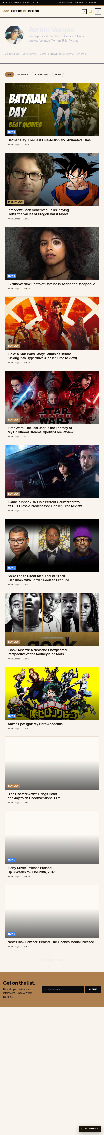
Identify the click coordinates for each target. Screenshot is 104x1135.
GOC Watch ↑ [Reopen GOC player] (90, 1129)
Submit (93, 989)
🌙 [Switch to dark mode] (90, 11)
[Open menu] (98, 11)
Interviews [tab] (41, 74)
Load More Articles (52, 960)
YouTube (91, 2)
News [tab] (58, 74)
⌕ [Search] (84, 11)
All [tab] (9, 74)
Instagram (65, 2)
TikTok (79, 2)
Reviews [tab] (22, 74)
